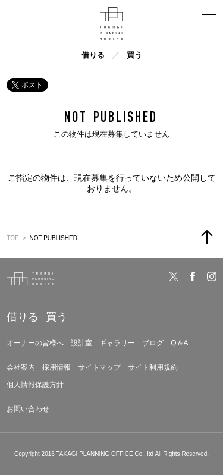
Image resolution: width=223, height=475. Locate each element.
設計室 (81, 343)
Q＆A (179, 343)
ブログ (153, 343)
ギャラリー (117, 343)
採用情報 (56, 367)
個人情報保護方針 (35, 384)
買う (134, 55)
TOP (12, 238)
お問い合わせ (28, 409)
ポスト (27, 85)
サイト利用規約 (153, 367)
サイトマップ (99, 367)
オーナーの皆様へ (35, 343)
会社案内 (21, 367)
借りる (93, 55)
